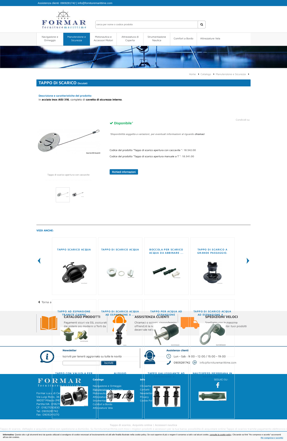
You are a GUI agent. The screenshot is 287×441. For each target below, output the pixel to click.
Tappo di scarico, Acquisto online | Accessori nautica (143, 425)
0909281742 (67, 3)
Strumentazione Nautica (157, 38)
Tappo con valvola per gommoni (74, 375)
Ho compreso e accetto (272, 438)
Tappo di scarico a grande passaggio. (212, 251)
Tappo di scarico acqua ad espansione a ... (120, 313)
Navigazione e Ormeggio (50, 38)
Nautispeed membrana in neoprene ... (212, 375)
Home (192, 74)
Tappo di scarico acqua (120, 249)
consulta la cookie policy (220, 434)
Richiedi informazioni (124, 171)
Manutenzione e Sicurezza (76, 38)
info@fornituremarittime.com (95, 3)
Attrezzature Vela (210, 38)
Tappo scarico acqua (74, 249)
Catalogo (206, 74)
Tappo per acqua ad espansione (166, 313)
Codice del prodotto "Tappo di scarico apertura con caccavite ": (153, 150)
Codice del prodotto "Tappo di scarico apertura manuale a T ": (152, 156)
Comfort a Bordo (183, 38)
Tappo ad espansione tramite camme (74, 313)
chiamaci (199, 134)
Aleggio (120, 373)
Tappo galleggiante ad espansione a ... (166, 375)
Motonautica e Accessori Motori (103, 38)
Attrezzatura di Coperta (130, 38)
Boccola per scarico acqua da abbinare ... (166, 251)
